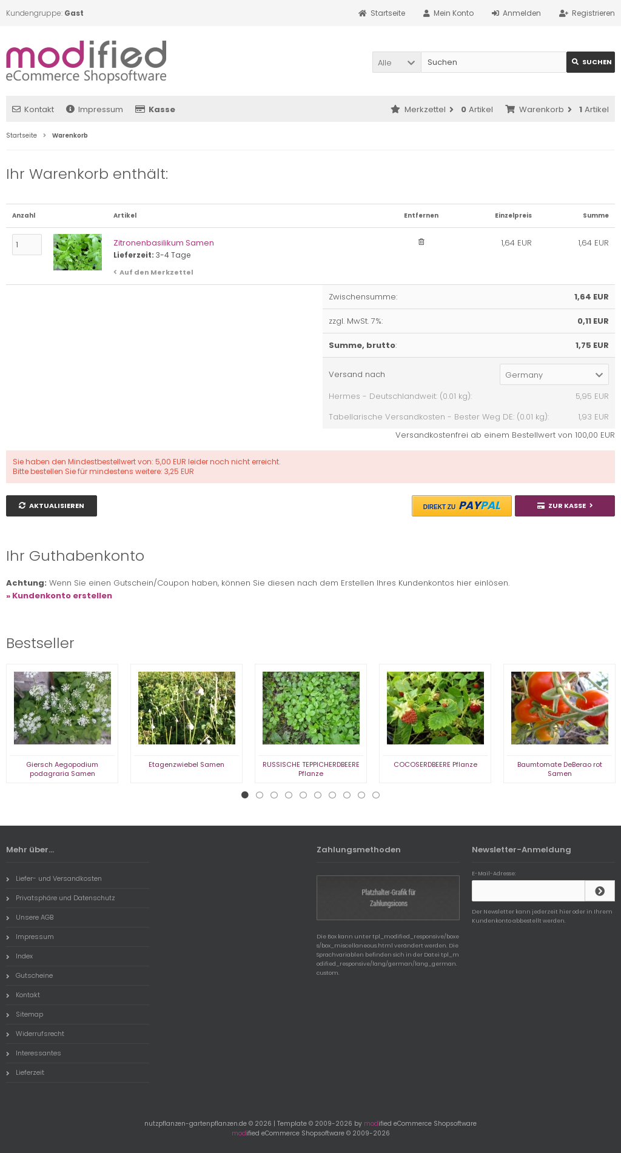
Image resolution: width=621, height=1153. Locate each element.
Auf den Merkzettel (156, 272)
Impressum (94, 109)
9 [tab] (361, 795)
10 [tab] (376, 795)
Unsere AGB (29, 917)
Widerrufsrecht (35, 1033)
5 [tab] (303, 795)
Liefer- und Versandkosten (54, 878)
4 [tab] (289, 795)
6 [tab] (318, 795)
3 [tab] (274, 795)
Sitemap (24, 1014)
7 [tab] (332, 795)
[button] (396, 62)
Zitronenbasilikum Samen (163, 243)
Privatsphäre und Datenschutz (60, 898)
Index (19, 956)
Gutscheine (29, 975)
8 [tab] (347, 795)
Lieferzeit (25, 1072)
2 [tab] (259, 795)
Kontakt (33, 109)
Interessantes (33, 1053)
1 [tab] (245, 795)
